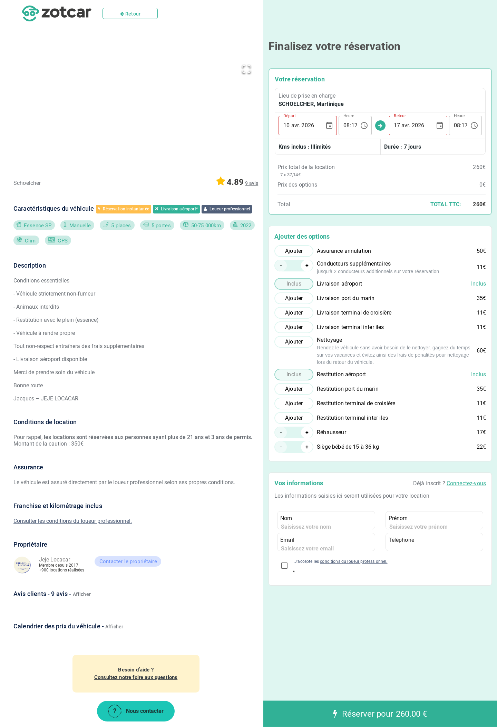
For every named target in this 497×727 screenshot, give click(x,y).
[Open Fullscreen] (246, 67)
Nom (286, 518)
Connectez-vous (466, 483)
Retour (130, 14)
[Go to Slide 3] (31, 159)
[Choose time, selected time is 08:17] (364, 125)
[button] (157, 112)
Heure (348, 115)
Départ (289, 115)
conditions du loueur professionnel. (353, 561)
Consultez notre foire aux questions (135, 677)
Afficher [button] (82, 594)
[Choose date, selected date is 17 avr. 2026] (440, 125)
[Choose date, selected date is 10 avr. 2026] (329, 125)
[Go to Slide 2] (31, 114)
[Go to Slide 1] (31, 73)
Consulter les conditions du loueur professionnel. (72, 521)
